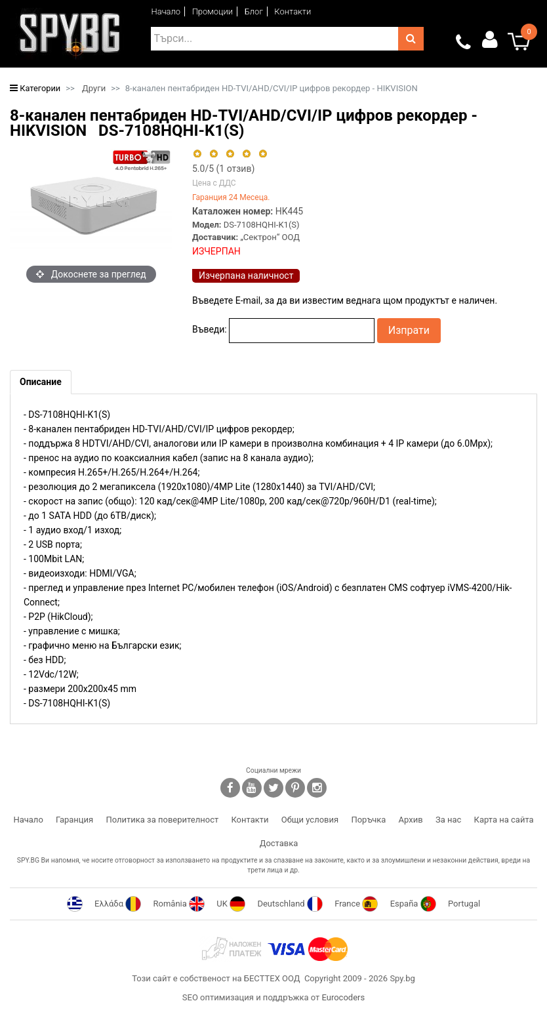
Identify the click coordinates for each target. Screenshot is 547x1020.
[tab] (40, 382)
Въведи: (209, 329)
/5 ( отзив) (223, 168)
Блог (254, 11)
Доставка (279, 843)
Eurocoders (343, 997)
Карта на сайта (504, 820)
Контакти (292, 11)
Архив (411, 820)
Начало (166, 11)
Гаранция (74, 820)
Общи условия (309, 820)
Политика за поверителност (162, 820)
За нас (448, 820)
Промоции (212, 11)
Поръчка (368, 820)
